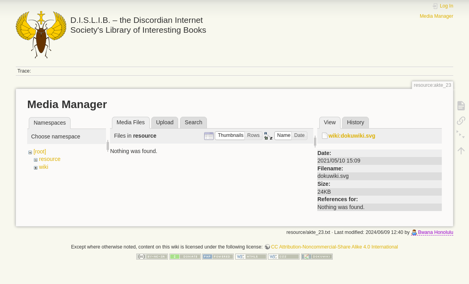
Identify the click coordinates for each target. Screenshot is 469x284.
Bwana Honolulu (435, 232)
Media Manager (436, 16)
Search (193, 122)
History (355, 122)
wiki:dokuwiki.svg (351, 136)
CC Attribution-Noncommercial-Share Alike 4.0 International (334, 247)
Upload (164, 122)
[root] (40, 151)
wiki (43, 167)
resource (49, 159)
